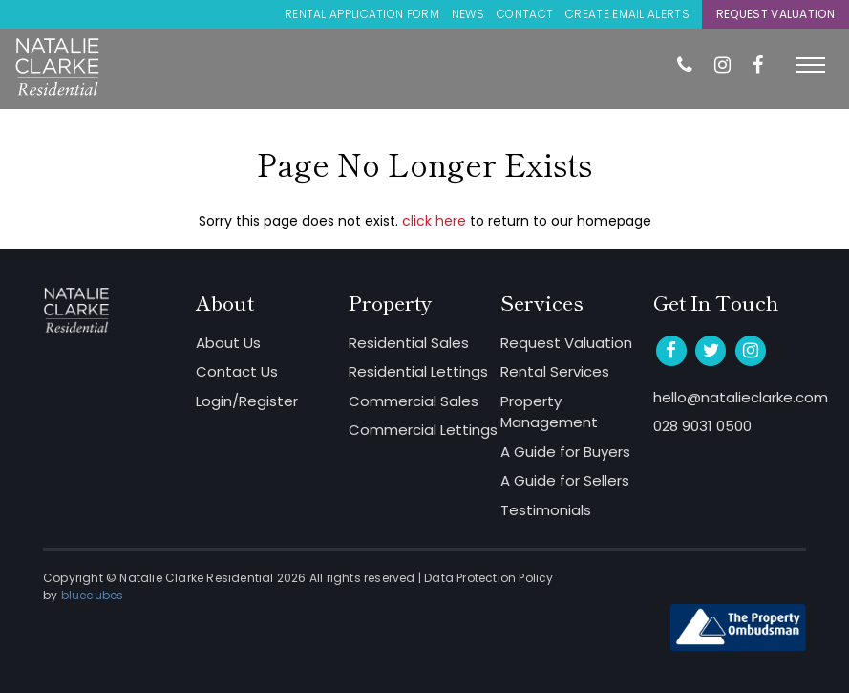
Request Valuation (775, 14)
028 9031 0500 (702, 426)
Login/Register (247, 401)
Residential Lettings (418, 371)
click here (434, 220)
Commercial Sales (413, 401)
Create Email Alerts (627, 14)
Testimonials (545, 510)
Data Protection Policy (488, 578)
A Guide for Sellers (564, 480)
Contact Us (237, 371)
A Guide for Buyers (565, 452)
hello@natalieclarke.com (729, 397)
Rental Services (554, 371)
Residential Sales (409, 343)
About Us (228, 343)
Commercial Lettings (423, 430)
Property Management (549, 412)
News (468, 14)
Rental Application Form (362, 14)
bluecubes (92, 595)
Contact (525, 14)
